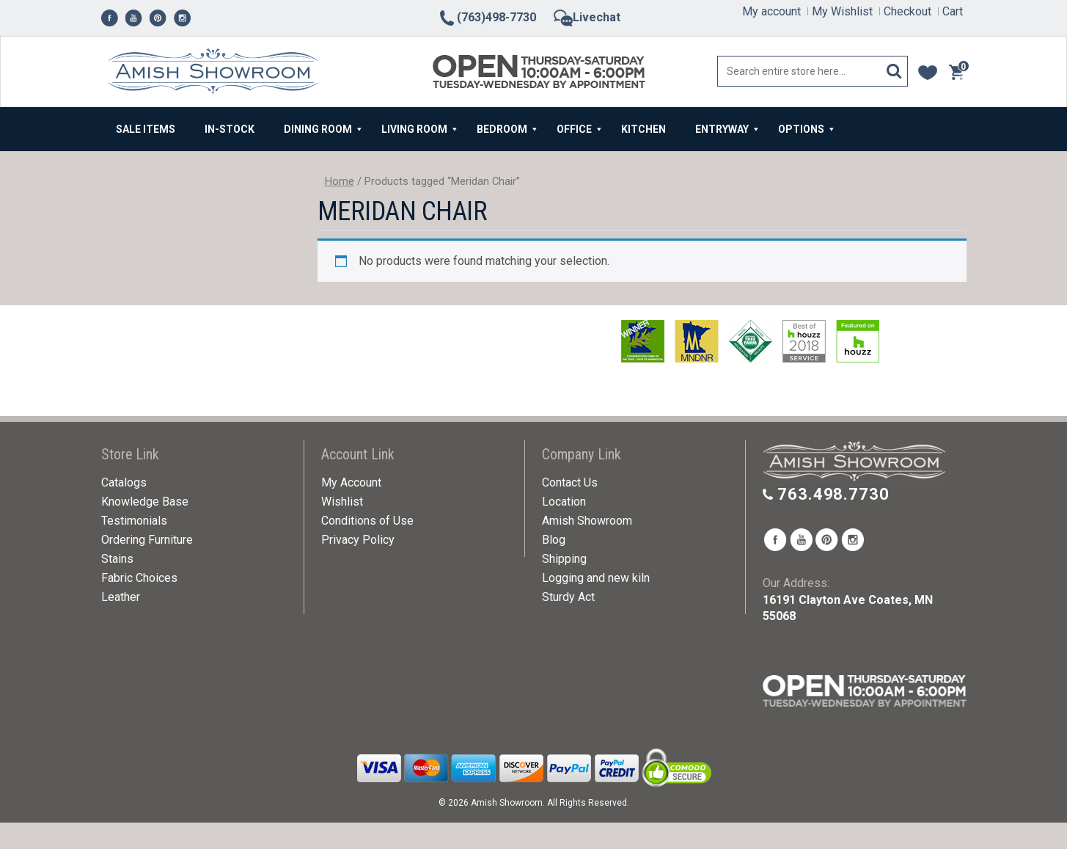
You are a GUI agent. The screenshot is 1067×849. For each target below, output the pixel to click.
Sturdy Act (568, 597)
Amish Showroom (587, 521)
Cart (952, 11)
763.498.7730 (833, 494)
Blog (553, 540)
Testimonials (134, 521)
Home (339, 181)
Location (564, 502)
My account (771, 11)
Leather (120, 597)
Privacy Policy (358, 540)
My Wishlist (842, 11)
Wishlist (342, 502)
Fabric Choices (139, 578)
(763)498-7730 (487, 17)
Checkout (907, 11)
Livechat (587, 17)
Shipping (564, 559)
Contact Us (570, 482)
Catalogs (124, 482)
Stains (117, 559)
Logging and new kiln (596, 578)
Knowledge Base (144, 502)
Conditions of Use (367, 521)
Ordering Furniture (147, 540)
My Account (351, 482)
